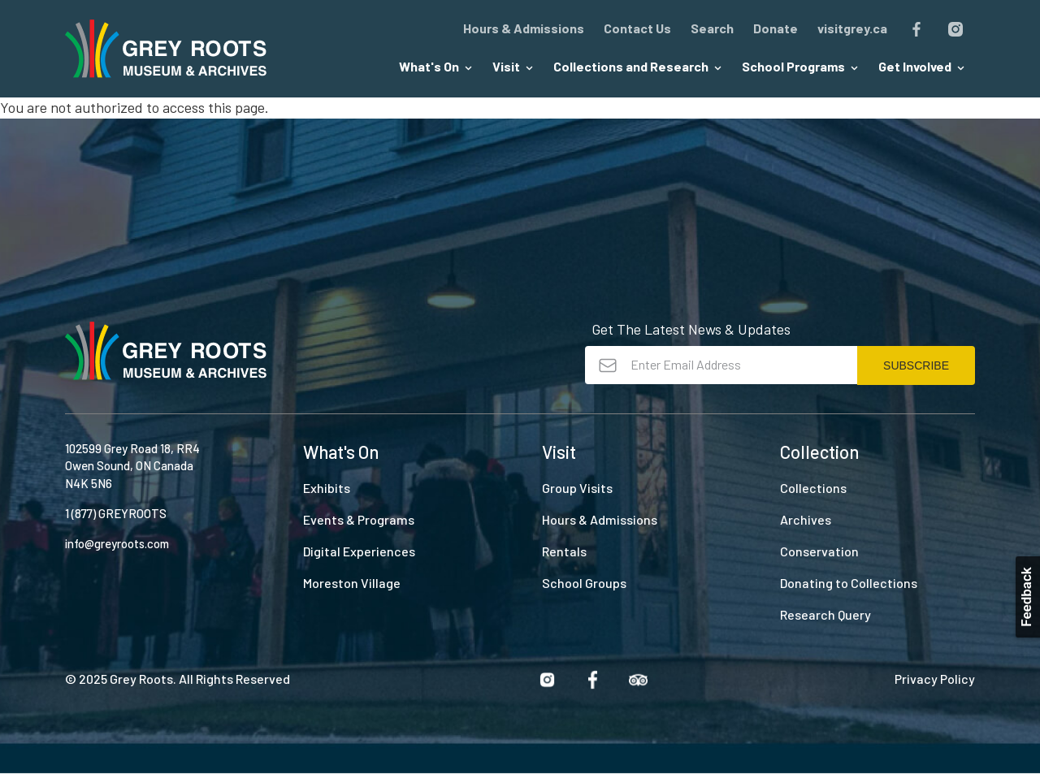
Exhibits (326, 487)
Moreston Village (352, 582)
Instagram (955, 29)
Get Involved (921, 66)
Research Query (825, 614)
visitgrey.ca (852, 28)
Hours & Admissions (523, 28)
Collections (813, 487)
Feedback (1026, 597)
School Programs (800, 66)
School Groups (584, 582)
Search (712, 28)
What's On (436, 66)
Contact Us (637, 28)
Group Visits (577, 487)
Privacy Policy (935, 678)
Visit (513, 66)
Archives (805, 519)
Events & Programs (358, 519)
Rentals (564, 551)
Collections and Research (637, 66)
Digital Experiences (359, 551)
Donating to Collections (848, 582)
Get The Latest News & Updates (691, 329)
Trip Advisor (638, 680)
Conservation (819, 551)
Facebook (916, 29)
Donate (775, 28)
